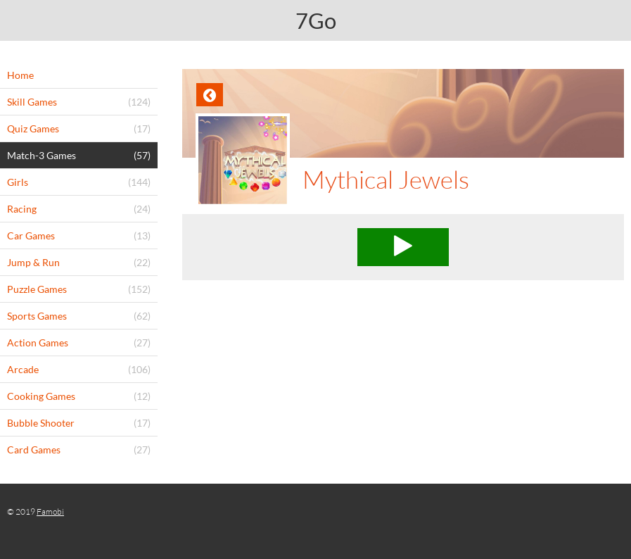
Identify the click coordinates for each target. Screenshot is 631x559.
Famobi (50, 511)
